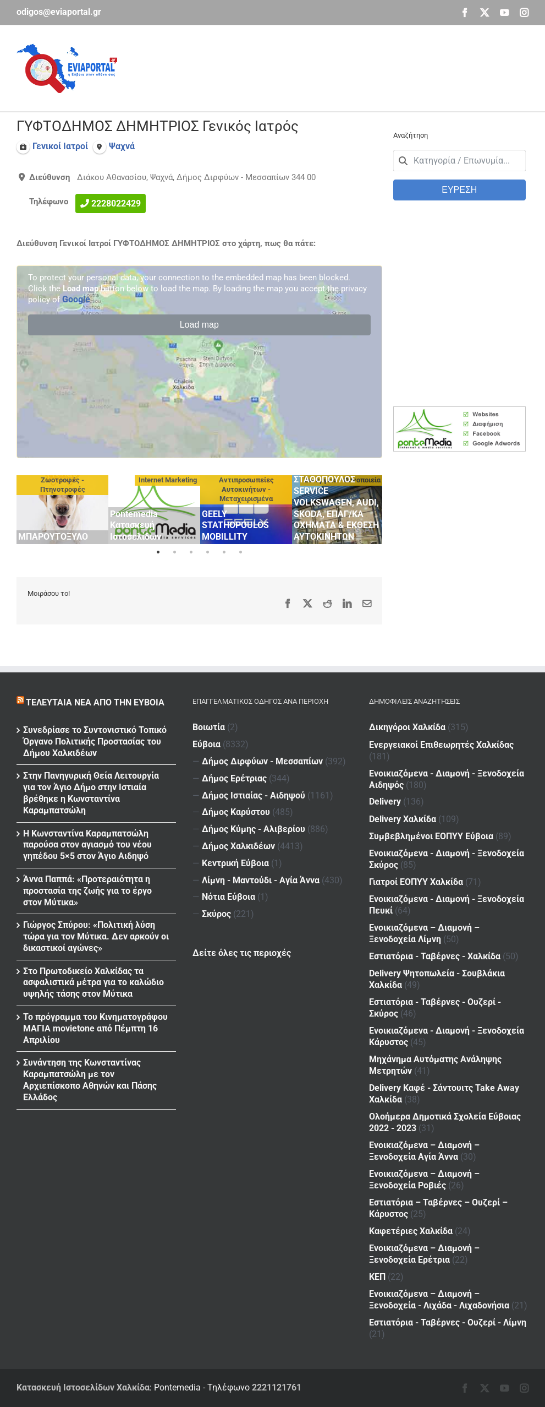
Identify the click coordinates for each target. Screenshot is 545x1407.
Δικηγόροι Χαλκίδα (407, 727)
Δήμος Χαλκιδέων (238, 846)
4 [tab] (207, 552)
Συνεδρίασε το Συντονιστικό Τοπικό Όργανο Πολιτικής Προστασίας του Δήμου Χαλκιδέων (95, 741)
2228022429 (116, 203)
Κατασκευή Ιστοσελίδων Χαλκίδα (83, 1387)
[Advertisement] (328, 66)
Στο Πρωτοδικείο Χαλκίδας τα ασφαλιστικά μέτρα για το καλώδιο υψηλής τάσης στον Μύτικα (93, 982)
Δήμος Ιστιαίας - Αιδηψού (253, 795)
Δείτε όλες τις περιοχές (241, 953)
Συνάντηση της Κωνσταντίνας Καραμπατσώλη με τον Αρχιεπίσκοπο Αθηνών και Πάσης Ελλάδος (90, 1079)
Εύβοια (206, 744)
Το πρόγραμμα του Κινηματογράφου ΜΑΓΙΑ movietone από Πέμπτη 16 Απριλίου (95, 1028)
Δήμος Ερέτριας (234, 778)
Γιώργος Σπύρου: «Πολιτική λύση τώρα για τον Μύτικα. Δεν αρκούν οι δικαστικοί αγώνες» (96, 936)
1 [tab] (157, 552)
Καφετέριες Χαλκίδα (411, 1231)
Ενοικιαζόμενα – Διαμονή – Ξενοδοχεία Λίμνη (424, 933)
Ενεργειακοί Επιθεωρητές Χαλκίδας (441, 745)
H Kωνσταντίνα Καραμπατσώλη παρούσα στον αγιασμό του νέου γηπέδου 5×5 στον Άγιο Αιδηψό (87, 845)
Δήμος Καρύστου (236, 812)
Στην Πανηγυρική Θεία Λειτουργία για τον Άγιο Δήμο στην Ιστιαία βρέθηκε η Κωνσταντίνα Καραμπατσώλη (91, 792)
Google (76, 299)
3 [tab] (190, 552)
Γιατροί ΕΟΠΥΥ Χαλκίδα (416, 882)
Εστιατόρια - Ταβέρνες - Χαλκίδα (434, 956)
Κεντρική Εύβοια (235, 863)
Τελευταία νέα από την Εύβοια (95, 702)
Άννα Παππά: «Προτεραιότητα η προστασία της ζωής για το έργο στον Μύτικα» (87, 891)
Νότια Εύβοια (228, 897)
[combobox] (459, 160)
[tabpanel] (62, 509)
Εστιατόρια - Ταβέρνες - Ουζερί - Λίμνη (447, 1322)
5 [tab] (223, 552)
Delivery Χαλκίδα (402, 819)
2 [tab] (174, 552)
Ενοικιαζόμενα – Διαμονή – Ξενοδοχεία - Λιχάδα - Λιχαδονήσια (439, 1300)
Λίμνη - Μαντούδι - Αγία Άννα (261, 880)
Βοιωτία (208, 727)
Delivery (385, 801)
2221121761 (276, 1387)
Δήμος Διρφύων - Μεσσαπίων (262, 761)
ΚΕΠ (377, 1277)
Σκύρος (216, 914)
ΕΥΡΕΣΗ (459, 189)
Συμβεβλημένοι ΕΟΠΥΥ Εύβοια (431, 836)
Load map (199, 324)
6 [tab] (240, 552)
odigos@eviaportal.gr (58, 12)
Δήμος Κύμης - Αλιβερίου (253, 829)
